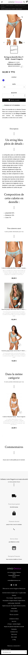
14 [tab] (14, 438)
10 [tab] (23, 436)
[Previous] (4, 43)
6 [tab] (14, 436)
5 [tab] (12, 436)
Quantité (14, 92)
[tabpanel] (14, 410)
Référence (11, 62)
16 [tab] (18, 438)
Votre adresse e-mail (6, 649)
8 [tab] (18, 436)
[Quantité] (14, 95)
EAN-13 (10, 66)
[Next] (24, 43)
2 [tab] (5, 436)
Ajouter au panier (14, 100)
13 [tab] (12, 438)
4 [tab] (9, 436)
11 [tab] (25, 436)
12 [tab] (9, 438)
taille (14, 84)
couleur (14, 77)
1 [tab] (3, 436)
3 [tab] (7, 436)
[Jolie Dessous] (15, 2)
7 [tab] (16, 436)
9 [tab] (21, 436)
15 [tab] (16, 438)
